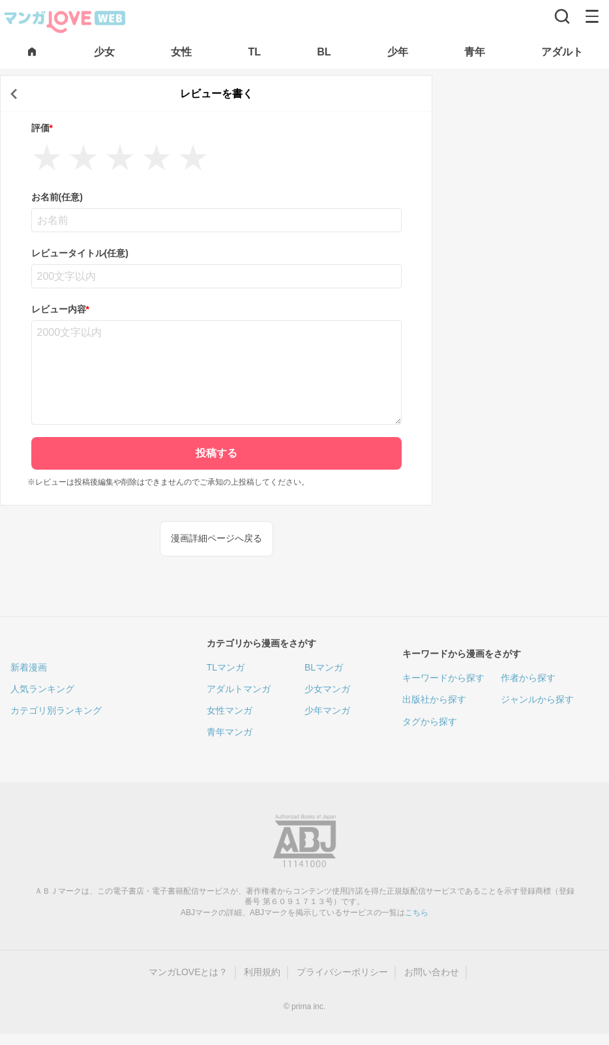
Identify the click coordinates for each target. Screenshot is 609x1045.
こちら (416, 912)
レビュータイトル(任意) (79, 253)
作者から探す (528, 678)
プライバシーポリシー (342, 972)
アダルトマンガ (239, 689)
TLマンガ (226, 667)
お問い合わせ (431, 972)
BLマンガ (323, 667)
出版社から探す (434, 699)
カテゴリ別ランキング (56, 710)
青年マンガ (229, 732)
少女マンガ (327, 689)
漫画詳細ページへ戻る (216, 538)
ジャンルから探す (537, 699)
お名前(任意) (57, 197)
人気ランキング (42, 689)
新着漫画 (28, 667)
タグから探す (429, 721)
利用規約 (262, 972)
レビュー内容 (60, 309)
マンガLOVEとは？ (188, 972)
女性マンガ (229, 710)
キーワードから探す (443, 678)
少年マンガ (327, 710)
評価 (42, 128)
